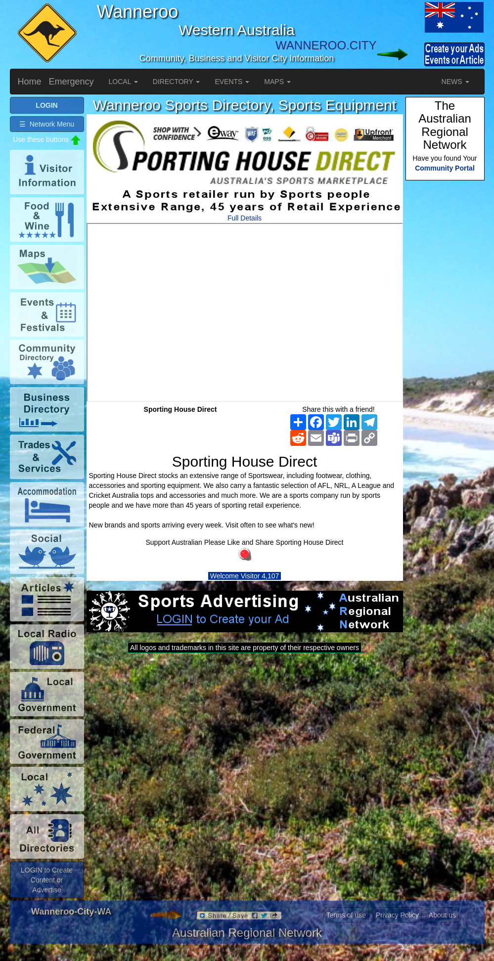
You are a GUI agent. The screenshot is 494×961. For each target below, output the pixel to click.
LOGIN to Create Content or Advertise (47, 880)
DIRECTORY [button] (176, 82)
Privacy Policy (397, 915)
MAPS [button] (277, 82)
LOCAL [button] (123, 82)
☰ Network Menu (46, 124)
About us (442, 915)
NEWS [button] (455, 82)
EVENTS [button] (232, 82)
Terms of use (346, 915)
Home (30, 82)
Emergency (71, 82)
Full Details (244, 218)
